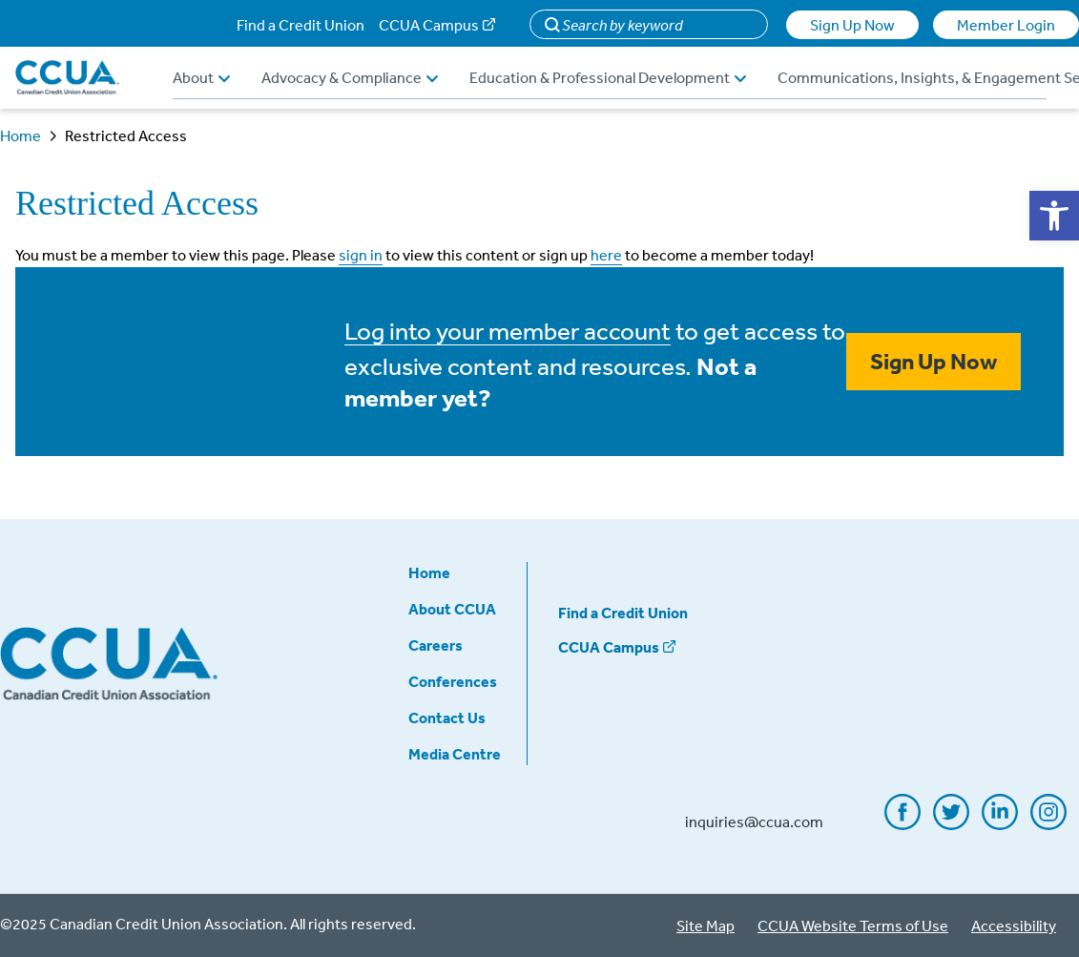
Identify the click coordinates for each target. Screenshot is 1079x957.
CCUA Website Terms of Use (852, 925)
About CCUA (452, 608)
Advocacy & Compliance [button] (349, 77)
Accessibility (1013, 925)
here (606, 254)
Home (20, 135)
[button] (1054, 215)
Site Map (705, 925)
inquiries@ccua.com (754, 821)
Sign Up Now (852, 24)
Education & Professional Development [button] (607, 77)
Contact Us (447, 717)
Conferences (452, 681)
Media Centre (454, 753)
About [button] (201, 77)
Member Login (1006, 24)
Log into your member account (507, 330)
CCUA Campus (429, 24)
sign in (361, 254)
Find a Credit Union (300, 24)
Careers (435, 645)
